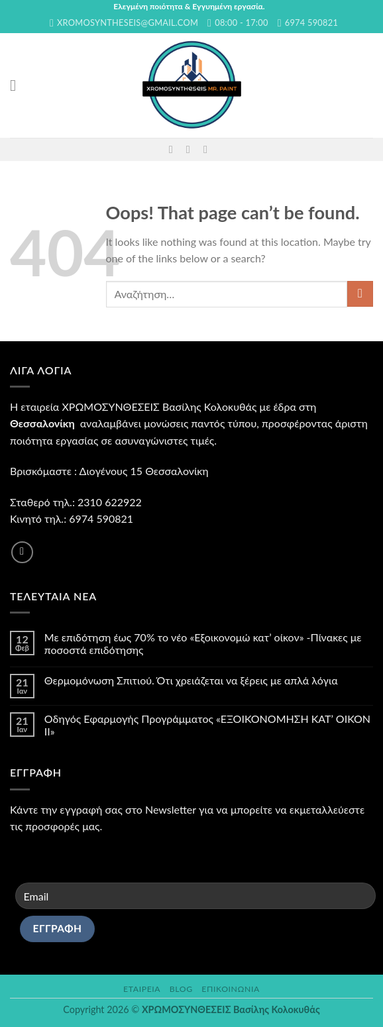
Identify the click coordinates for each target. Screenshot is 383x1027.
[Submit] (360, 294)
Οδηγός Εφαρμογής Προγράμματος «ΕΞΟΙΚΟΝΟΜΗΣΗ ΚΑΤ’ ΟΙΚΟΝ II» (207, 724)
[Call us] (208, 149)
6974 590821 (101, 518)
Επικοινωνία (230, 989)
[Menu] (18, 85)
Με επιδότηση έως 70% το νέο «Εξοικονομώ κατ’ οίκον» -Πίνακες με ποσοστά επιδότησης (203, 643)
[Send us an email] (191, 149)
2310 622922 (110, 502)
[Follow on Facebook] (174, 149)
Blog (181, 989)
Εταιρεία (141, 989)
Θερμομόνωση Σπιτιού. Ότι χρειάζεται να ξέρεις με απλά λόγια (191, 680)
